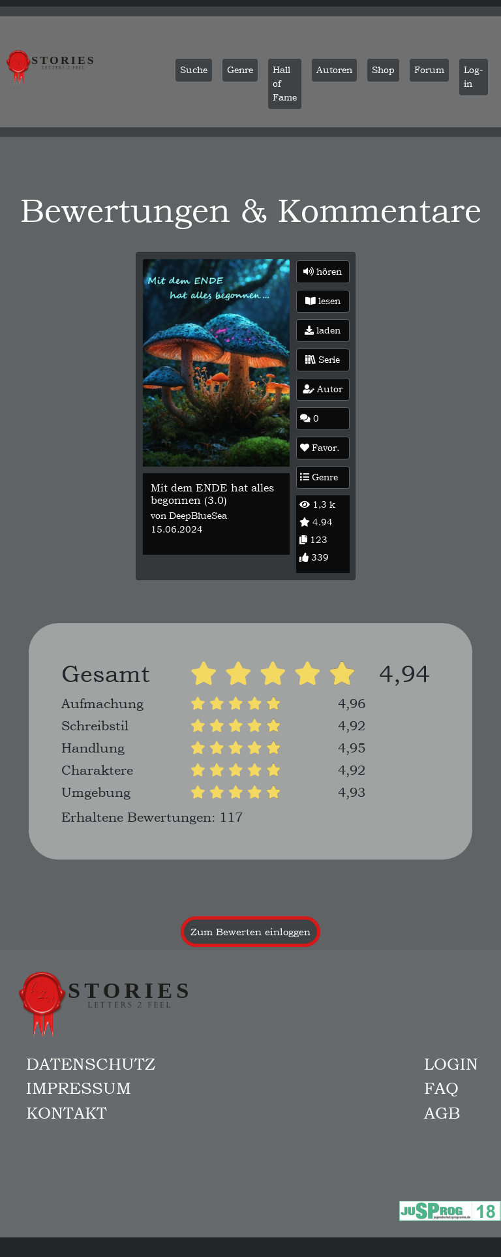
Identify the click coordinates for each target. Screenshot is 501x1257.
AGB (442, 1113)
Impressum (78, 1088)
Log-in (473, 77)
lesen (323, 301)
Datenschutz (90, 1064)
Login (451, 1064)
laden (323, 330)
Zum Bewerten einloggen (250, 931)
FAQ (441, 1088)
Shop (383, 70)
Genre (319, 477)
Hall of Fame (285, 83)
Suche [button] (193, 70)
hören (322, 271)
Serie (322, 359)
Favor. (319, 447)
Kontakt (66, 1113)
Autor (322, 389)
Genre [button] (240, 70)
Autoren (334, 70)
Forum (429, 70)
